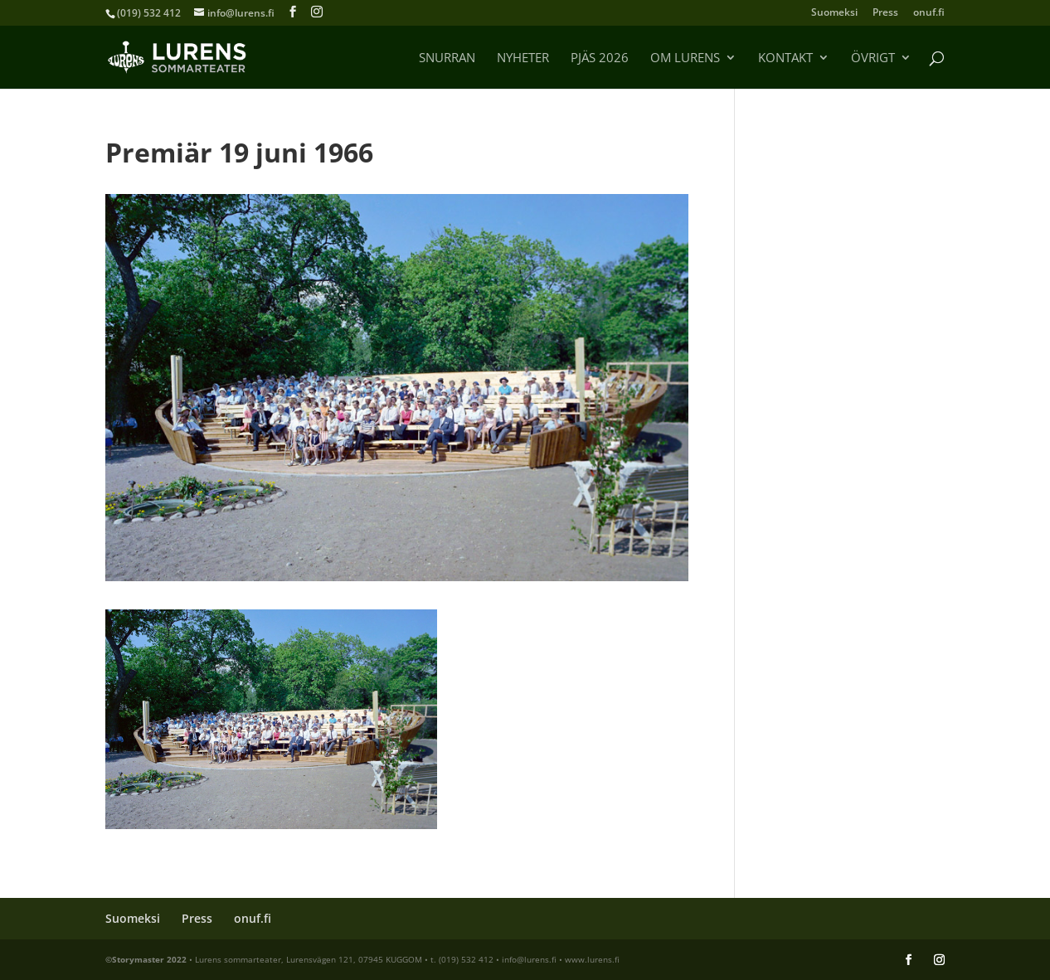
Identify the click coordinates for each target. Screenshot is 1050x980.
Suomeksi (834, 13)
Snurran (447, 58)
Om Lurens (685, 58)
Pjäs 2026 (600, 58)
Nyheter (523, 58)
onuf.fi (929, 13)
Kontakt (785, 58)
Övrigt (873, 58)
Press (885, 13)
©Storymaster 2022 (146, 959)
